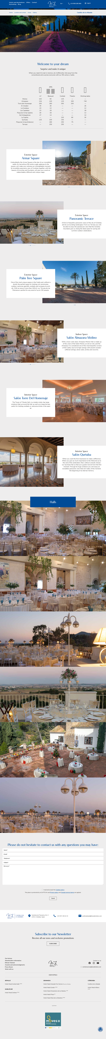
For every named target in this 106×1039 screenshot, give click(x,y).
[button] (30, 245)
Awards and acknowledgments (15, 965)
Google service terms (67, 892)
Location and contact (20, 12)
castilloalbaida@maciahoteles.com (92, 916)
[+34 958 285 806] (69, 3)
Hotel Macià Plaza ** (49, 994)
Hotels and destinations (17, 2)
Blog (19, 4)
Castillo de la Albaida (84, 13)
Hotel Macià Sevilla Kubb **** (13, 984)
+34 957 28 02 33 (62, 916)
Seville (8, 980)
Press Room (9, 967)
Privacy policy (54, 892)
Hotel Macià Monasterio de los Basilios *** (55, 991)
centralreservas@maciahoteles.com (91, 967)
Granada (47, 980)
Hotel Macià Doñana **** (12, 993)
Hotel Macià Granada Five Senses (57, 984)
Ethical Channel (10, 963)
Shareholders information (13, 960)
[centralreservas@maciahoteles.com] (81, 967)
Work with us (9, 969)
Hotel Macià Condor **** (50, 987)
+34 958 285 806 (75, 3)
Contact (34, 2)
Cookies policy (60, 890)
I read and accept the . (53, 891)
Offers (28, 2)
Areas (29, 12)
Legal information (54, 1005)
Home (11, 12)
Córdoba (91, 980)
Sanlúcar (9, 989)
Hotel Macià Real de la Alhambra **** (54, 998)
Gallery (35, 12)
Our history (8, 958)
